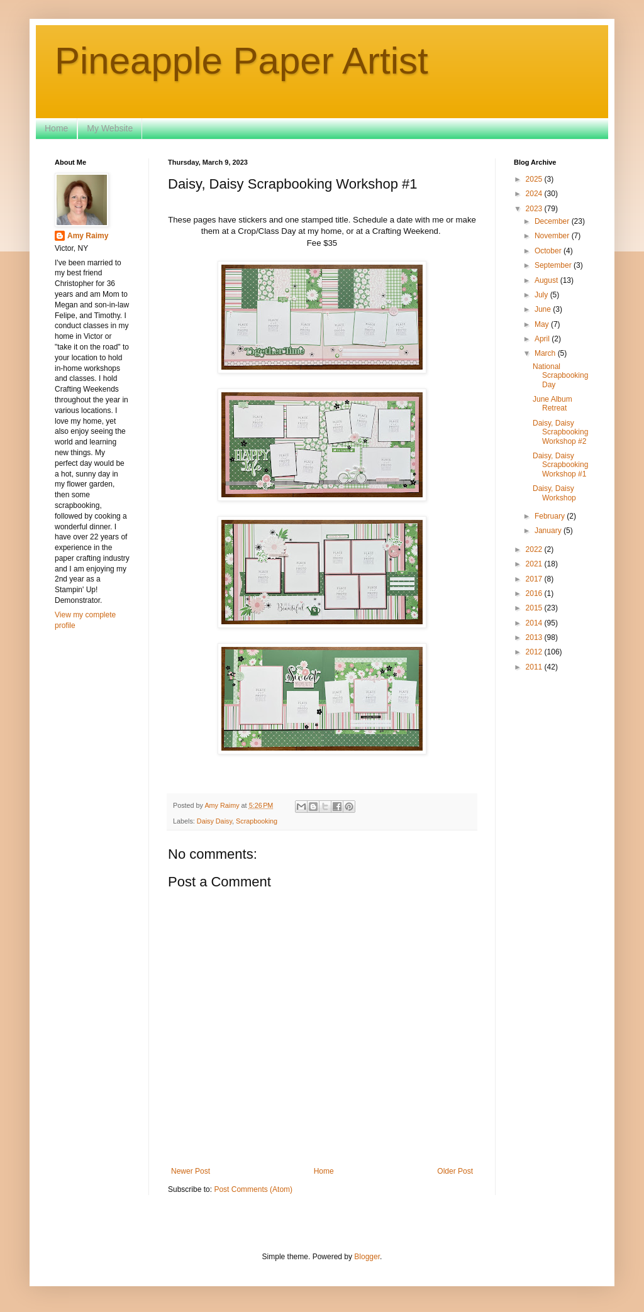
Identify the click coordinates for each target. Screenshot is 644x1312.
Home (56, 128)
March (546, 353)
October (549, 250)
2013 (535, 637)
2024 (535, 193)
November (553, 235)
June (544, 309)
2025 (535, 179)
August (547, 280)
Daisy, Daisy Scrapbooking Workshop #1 (560, 464)
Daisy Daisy (214, 821)
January (549, 530)
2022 (535, 549)
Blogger (367, 1256)
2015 (535, 608)
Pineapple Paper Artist (241, 61)
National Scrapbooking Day (560, 375)
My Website (110, 128)
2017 (535, 579)
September (554, 265)
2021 (535, 564)
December (553, 221)
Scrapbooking (256, 821)
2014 (535, 623)
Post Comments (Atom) (253, 1189)
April (543, 338)
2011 (535, 667)
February (551, 516)
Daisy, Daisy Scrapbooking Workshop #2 (560, 432)
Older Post (455, 1171)
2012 (535, 652)
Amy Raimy (87, 235)
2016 (535, 593)
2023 (535, 208)
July (542, 294)
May (543, 324)
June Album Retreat (552, 403)
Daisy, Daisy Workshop (554, 493)
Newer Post (190, 1171)
